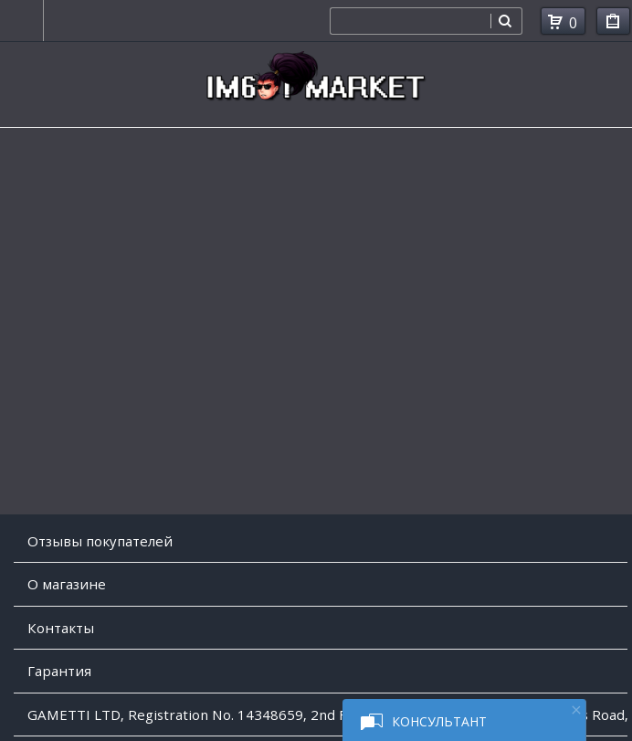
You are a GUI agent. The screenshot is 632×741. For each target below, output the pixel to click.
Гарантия (59, 671)
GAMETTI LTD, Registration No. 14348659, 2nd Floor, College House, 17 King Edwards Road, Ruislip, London (327, 714)
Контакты (60, 628)
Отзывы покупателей (100, 541)
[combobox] (410, 21)
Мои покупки (613, 24)
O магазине (66, 584)
